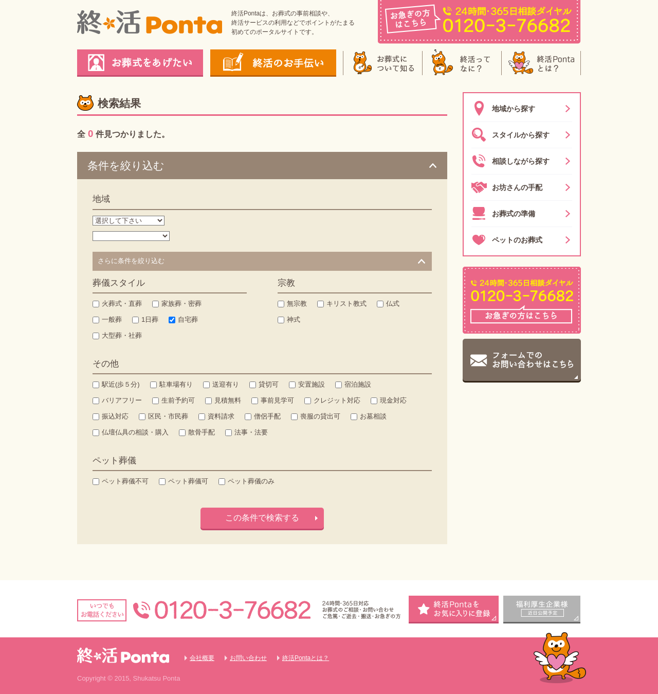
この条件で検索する (262, 517)
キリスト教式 (346, 303)
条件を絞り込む (125, 165)
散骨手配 (201, 432)
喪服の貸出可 (320, 416)
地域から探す (503, 109)
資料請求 (221, 416)
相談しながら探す (510, 161)
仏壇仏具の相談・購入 (135, 432)
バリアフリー (122, 400)
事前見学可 (277, 400)
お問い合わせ (248, 658)
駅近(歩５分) (121, 384)
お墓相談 (373, 416)
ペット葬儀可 (188, 481)
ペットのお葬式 (506, 240)
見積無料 (227, 400)
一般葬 (112, 319)
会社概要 (202, 658)
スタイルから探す (510, 135)
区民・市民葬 (168, 416)
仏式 (392, 303)
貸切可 (269, 384)
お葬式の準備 (503, 214)
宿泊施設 (357, 384)
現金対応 (393, 400)
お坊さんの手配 (506, 187)
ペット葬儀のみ (251, 481)
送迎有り (225, 384)
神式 (293, 319)
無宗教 (297, 303)
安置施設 (311, 384)
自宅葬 (188, 319)
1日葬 (149, 319)
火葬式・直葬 (122, 303)
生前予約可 (178, 400)
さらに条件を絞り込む (131, 261)
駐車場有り (176, 384)
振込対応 (115, 416)
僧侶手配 (267, 416)
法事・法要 (251, 432)
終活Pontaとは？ (305, 658)
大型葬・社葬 (122, 335)
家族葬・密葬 (181, 303)
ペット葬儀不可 (125, 481)
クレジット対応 (337, 400)
